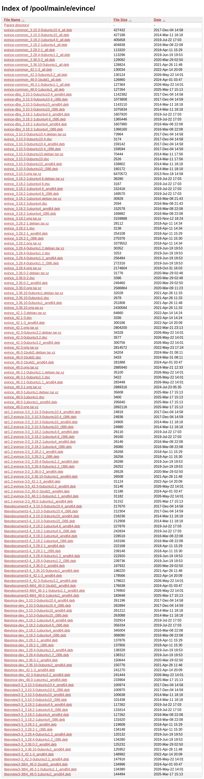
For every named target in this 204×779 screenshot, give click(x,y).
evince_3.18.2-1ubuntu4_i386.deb (30, 213)
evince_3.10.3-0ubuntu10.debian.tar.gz (33, 154)
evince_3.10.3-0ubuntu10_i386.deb (31, 169)
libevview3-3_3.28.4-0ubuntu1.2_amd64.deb (38, 734)
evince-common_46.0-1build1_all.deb (32, 80)
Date (157, 20)
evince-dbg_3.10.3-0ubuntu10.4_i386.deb (36, 99)
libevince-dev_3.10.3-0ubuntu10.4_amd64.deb (39, 600)
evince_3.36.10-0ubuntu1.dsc (26, 298)
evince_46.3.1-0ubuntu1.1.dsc (27, 377)
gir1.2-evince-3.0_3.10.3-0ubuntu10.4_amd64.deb (42, 412)
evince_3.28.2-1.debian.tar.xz (26, 223)
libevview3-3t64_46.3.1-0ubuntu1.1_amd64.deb (40, 769)
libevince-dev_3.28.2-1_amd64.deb (31, 640)
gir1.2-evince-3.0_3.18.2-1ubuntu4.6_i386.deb (39, 437)
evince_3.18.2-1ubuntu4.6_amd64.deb (33, 189)
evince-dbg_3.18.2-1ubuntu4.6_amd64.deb (37, 114)
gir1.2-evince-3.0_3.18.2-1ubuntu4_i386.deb (38, 447)
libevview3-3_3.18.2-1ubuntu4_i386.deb (34, 719)
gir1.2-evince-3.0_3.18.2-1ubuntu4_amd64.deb (40, 442)
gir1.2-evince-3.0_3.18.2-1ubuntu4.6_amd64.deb (41, 432)
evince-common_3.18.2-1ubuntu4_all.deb (35, 45)
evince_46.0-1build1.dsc (22, 357)
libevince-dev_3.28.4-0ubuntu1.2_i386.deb (36, 655)
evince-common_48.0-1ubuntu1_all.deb (34, 89)
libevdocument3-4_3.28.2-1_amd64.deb (34, 546)
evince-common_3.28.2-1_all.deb (29, 50)
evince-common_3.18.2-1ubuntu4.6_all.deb (37, 40)
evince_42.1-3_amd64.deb (24, 323)
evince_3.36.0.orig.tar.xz (22, 288)
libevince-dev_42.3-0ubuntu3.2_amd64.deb (37, 675)
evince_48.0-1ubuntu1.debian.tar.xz (31, 392)
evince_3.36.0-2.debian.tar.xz (26, 273)
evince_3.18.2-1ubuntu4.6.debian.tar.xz (34, 179)
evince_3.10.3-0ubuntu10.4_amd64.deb (34, 144)
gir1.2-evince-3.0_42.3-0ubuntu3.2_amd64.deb (40, 486)
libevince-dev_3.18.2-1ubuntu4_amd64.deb (37, 630)
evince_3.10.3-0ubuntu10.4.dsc (28, 139)
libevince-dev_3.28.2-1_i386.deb (29, 645)
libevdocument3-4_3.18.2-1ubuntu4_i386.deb (38, 541)
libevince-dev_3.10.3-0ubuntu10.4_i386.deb (37, 605)
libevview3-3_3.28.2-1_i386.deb (28, 729)
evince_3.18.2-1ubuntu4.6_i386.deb (31, 194)
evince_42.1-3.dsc (18, 318)
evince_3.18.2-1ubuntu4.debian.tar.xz (32, 198)
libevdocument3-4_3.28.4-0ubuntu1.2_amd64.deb (42, 556)
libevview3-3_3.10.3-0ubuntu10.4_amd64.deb (39, 685)
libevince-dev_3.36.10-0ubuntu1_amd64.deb (38, 665)
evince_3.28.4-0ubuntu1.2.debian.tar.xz (34, 248)
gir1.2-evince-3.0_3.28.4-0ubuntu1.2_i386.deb (39, 466)
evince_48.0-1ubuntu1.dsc (24, 397)
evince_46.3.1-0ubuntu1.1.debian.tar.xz (34, 372)
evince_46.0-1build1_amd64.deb (29, 362)
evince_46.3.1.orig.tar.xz (22, 387)
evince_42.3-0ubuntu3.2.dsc (25, 337)
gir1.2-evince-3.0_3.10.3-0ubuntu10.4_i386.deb (40, 417)
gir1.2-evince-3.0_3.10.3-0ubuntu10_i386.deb (39, 427)
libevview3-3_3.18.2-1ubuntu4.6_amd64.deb (38, 704)
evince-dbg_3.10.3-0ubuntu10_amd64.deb (36, 104)
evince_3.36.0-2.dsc (19, 278)
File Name (12, 20)
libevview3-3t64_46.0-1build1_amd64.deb (36, 764)
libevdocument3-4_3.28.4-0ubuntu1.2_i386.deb (40, 561)
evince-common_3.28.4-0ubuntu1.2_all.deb (37, 55)
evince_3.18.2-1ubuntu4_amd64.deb (32, 209)
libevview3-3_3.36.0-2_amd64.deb (30, 744)
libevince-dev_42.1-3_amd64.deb (29, 670)
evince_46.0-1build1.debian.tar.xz (29, 352)
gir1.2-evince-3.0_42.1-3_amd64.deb (32, 481)
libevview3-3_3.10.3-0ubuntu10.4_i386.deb (37, 690)
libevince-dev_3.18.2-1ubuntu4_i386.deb (35, 635)
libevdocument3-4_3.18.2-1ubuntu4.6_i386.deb (40, 531)
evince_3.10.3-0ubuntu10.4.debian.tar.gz (35, 134)
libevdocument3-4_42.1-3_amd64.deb (33, 575)
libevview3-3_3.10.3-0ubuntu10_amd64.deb (37, 695)
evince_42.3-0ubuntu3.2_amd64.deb (32, 342)
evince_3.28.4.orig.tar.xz (22, 268)
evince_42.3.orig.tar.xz (21, 347)
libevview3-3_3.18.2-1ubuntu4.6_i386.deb (36, 710)
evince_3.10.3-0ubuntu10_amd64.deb (33, 164)
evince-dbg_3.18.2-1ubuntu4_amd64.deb (35, 124)
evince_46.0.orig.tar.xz (21, 367)
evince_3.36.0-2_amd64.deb (26, 283)
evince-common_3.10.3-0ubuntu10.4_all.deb (38, 30)
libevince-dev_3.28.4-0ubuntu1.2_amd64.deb (38, 650)
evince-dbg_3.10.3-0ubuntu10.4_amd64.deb (38, 94)
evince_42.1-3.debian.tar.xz (25, 313)
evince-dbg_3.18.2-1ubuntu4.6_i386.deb (35, 119)
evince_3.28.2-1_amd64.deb (26, 233)
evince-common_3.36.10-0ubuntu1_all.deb (36, 65)
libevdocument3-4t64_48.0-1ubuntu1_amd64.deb (41, 595)
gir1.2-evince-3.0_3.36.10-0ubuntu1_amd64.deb (40, 476)
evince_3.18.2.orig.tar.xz (22, 218)
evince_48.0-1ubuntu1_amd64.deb (30, 402)
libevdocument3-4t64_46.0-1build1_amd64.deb (40, 586)
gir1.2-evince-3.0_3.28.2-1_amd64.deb (33, 452)
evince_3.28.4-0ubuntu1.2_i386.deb (31, 263)
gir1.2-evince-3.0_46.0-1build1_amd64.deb (37, 491)
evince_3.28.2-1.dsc (19, 228)
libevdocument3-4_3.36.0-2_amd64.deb (34, 566)
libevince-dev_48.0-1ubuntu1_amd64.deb (35, 680)
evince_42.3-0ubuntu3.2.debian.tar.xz (32, 332)
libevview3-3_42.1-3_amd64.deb (29, 754)
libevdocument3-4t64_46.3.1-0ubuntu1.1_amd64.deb (44, 590)
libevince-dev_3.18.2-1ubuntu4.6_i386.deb (36, 625)
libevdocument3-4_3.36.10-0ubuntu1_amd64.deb (41, 571)
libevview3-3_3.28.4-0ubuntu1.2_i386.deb (36, 739)
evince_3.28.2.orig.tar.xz (22, 243)
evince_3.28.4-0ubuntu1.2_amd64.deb (33, 258)
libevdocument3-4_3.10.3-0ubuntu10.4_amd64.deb (43, 506)
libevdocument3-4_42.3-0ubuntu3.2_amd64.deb (40, 581)
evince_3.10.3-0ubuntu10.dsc (26, 159)
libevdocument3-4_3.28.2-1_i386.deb (32, 551)
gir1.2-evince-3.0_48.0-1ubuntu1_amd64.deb (38, 501)
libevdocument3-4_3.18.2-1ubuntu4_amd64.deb (40, 536)
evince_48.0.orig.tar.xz (21, 407)
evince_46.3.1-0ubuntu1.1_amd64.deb (33, 382)
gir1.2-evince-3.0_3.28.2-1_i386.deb (31, 456)
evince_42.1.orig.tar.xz (21, 327)
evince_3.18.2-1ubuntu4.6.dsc (27, 184)
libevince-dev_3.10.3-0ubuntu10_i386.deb (36, 615)
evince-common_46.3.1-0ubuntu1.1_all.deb (37, 84)
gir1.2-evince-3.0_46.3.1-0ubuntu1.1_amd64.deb (41, 496)
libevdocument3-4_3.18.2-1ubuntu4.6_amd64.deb (42, 526)
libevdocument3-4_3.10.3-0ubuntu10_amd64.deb (41, 516)
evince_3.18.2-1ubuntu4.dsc (25, 203)
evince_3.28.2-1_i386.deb (24, 238)
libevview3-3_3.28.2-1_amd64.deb (30, 724)
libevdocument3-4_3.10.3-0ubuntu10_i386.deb (39, 521)
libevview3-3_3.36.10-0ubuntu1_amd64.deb (37, 749)
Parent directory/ (16, 25)
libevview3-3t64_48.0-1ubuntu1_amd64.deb (37, 774)
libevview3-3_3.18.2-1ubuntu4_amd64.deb (36, 715)
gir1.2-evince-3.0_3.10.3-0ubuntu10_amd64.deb (40, 422)
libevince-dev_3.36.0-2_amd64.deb (31, 660)
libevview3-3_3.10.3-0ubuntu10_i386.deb (35, 700)
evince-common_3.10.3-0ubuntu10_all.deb (36, 35)
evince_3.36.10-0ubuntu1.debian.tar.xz (33, 293)
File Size (120, 20)
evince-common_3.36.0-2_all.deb (29, 60)
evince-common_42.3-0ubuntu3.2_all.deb (35, 75)
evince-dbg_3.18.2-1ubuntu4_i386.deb (33, 129)
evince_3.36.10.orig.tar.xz (23, 308)
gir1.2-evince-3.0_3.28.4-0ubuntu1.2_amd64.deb (41, 461)
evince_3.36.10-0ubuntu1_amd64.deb (33, 303)
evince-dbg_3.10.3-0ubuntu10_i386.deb (34, 109)
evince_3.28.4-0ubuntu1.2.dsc (27, 253)
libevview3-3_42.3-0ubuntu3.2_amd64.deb (36, 759)
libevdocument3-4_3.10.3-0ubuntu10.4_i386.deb (41, 511)
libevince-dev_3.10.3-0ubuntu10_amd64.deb (38, 610)
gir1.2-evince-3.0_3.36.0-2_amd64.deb (33, 471)
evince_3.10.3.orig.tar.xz (22, 174)
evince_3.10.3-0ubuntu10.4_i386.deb (32, 149)
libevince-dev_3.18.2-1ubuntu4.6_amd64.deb (38, 620)
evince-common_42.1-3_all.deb (28, 69)
